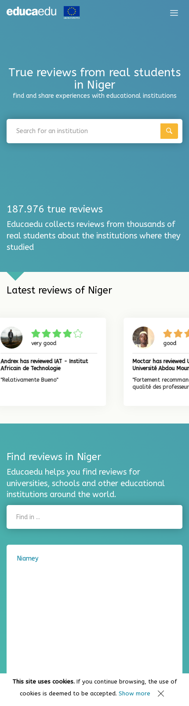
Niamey (27, 558)
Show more (134, 693)
